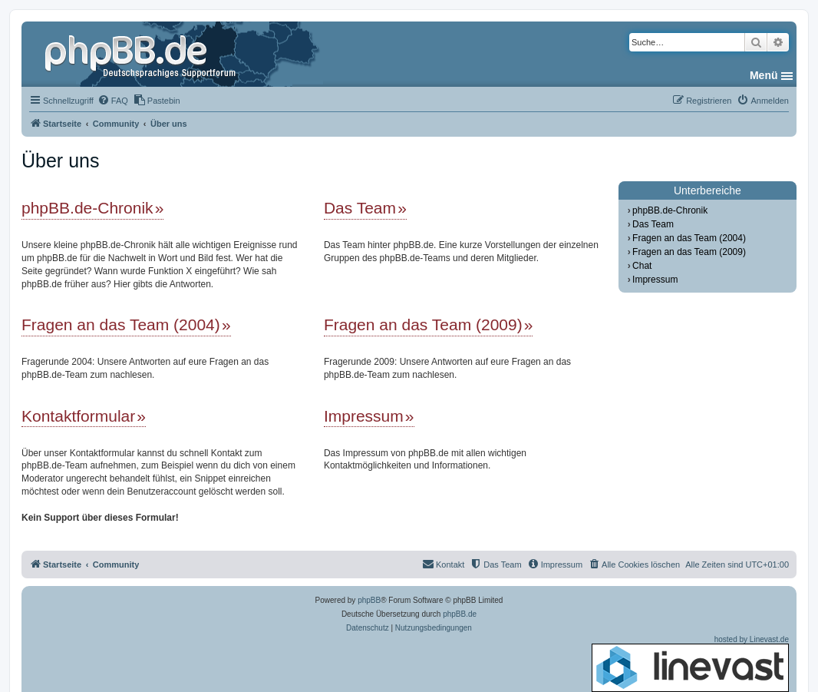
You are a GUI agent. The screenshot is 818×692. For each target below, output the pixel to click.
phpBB (369, 600)
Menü (764, 75)
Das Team (360, 208)
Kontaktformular (78, 416)
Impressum (364, 416)
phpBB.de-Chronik (87, 208)
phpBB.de (460, 614)
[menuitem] (112, 100)
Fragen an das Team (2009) (423, 324)
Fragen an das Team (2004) (120, 324)
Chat (641, 265)
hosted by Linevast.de (690, 663)
